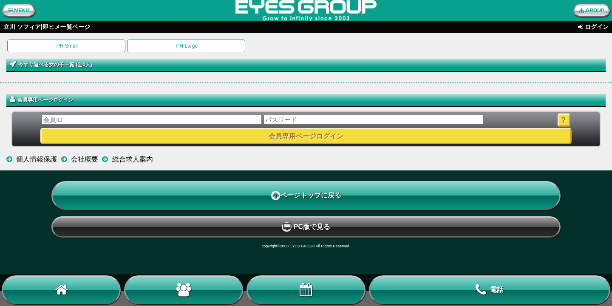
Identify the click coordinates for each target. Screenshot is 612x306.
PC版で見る (306, 227)
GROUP (591, 11)
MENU (18, 11)
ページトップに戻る (306, 195)
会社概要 (84, 159)
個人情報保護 (36, 159)
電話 (490, 290)
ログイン (597, 26)
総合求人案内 (132, 159)
